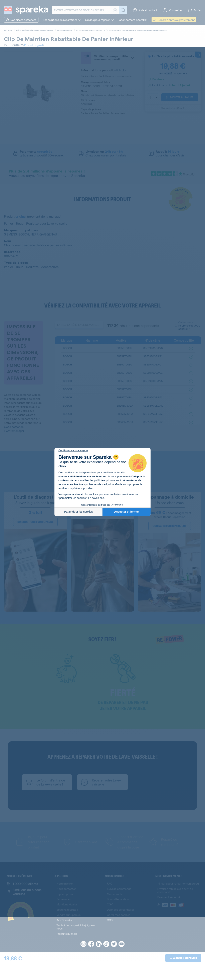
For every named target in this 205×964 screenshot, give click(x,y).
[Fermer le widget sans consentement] (73, 451)
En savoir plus (96, 497)
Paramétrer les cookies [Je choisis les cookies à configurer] (78, 511)
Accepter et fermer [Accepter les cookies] (126, 511)
